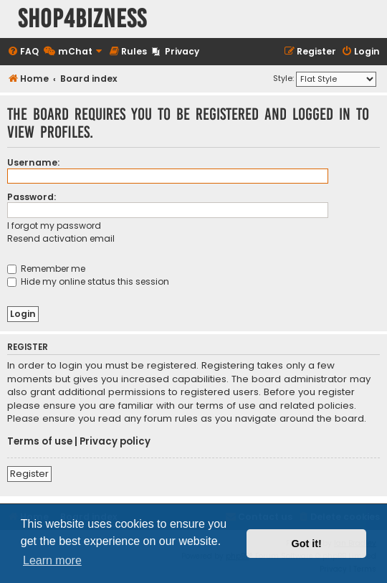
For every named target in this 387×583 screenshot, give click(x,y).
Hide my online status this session (88, 281)
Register (29, 473)
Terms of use (39, 441)
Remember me (46, 268)
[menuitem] (23, 52)
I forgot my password (54, 225)
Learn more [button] (52, 560)
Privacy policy (115, 441)
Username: (33, 162)
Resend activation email (61, 238)
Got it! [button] (307, 543)
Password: (31, 197)
